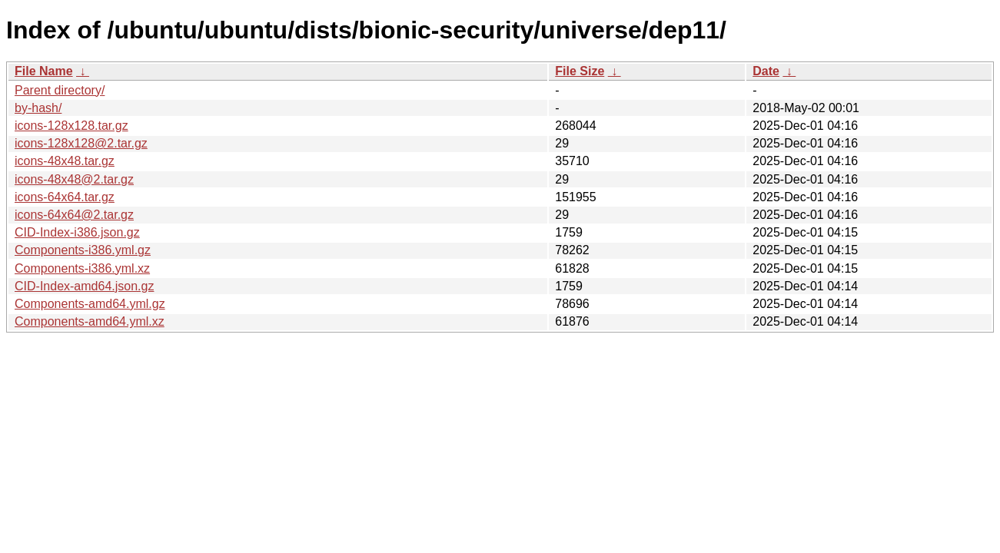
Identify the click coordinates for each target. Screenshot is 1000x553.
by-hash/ (38, 107)
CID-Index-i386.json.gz (77, 232)
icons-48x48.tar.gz (65, 160)
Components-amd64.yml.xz (89, 321)
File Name (44, 71)
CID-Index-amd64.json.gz (84, 286)
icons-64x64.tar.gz (65, 197)
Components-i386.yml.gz (83, 250)
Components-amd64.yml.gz (90, 303)
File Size (579, 71)
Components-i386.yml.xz (82, 268)
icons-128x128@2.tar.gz (81, 143)
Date (765, 71)
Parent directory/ (60, 90)
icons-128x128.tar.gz (71, 125)
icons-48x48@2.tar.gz (74, 179)
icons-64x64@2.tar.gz (74, 214)
